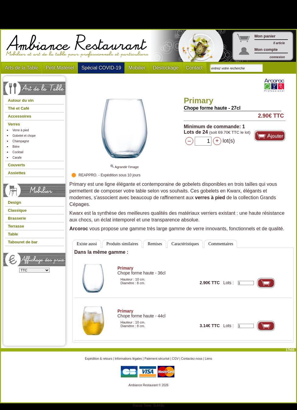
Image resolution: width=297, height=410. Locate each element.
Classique (17, 210)
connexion (277, 57)
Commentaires (220, 244)
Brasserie (17, 218)
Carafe (17, 157)
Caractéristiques (185, 244)
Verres (14, 124)
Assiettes (17, 173)
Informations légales (128, 358)
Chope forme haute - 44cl (141, 313)
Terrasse (16, 226)
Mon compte (266, 49)
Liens (208, 358)
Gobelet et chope (24, 135)
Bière (15, 146)
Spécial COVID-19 (101, 67)
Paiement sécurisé (157, 358)
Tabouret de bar (22, 242)
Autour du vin (21, 100)
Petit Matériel (60, 67)
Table (13, 234)
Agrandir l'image (124, 164)
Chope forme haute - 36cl (141, 270)
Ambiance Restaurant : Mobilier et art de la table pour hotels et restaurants (79, 46)
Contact (194, 67)
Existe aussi (87, 244)
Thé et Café (18, 108)
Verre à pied (20, 130)
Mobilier (136, 67)
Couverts (16, 165)
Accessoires (19, 116)
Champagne (20, 141)
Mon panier (264, 36)
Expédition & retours (98, 358)
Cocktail (17, 152)
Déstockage (166, 67)
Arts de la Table (21, 67)
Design (14, 202)
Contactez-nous (191, 358)
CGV (175, 358)
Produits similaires (122, 244)
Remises (155, 244)
